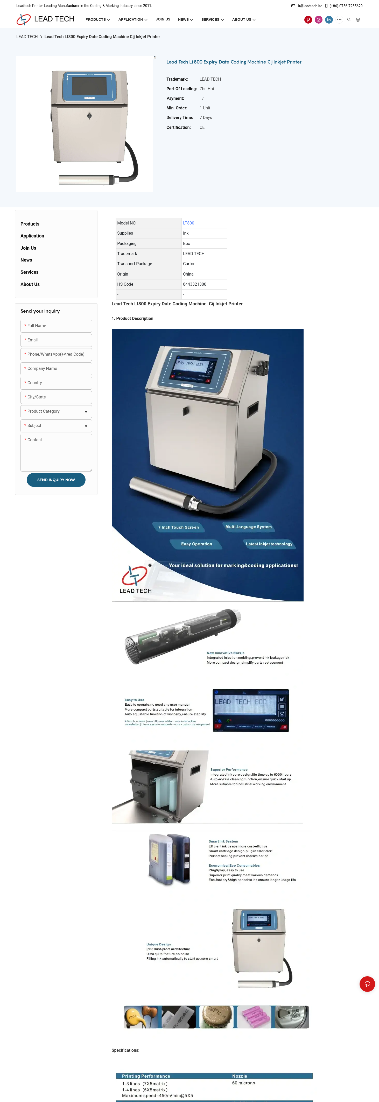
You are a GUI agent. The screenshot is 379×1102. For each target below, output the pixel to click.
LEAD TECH (27, 36)
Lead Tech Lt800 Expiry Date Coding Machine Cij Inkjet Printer (102, 36)
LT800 (188, 223)
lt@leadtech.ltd (306, 6)
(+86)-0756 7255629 (343, 6)
